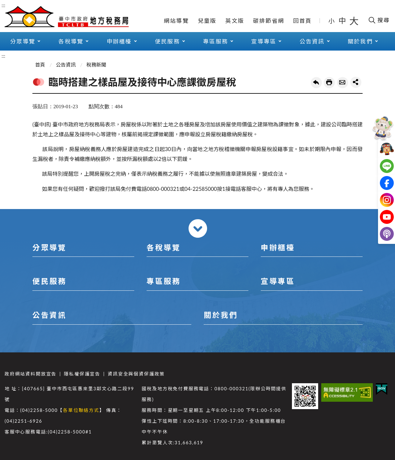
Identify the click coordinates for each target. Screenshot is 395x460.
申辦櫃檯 (119, 41)
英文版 (234, 20)
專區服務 (215, 41)
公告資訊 (312, 41)
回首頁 (302, 20)
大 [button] (354, 21)
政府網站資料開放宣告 (30, 373)
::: (3, 5)
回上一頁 (316, 82)
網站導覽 (176, 20)
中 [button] (343, 20)
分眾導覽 (22, 41)
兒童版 (207, 20)
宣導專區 (263, 41)
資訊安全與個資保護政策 (136, 373)
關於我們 (360, 41)
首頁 (40, 65)
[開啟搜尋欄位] (378, 20)
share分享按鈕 (355, 82)
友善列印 (329, 82)
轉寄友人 (342, 82)
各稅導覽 (70, 41)
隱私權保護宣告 (82, 373)
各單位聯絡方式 (81, 410)
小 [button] (331, 20)
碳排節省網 (268, 20)
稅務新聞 (96, 65)
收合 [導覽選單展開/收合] (198, 228)
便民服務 (167, 41)
